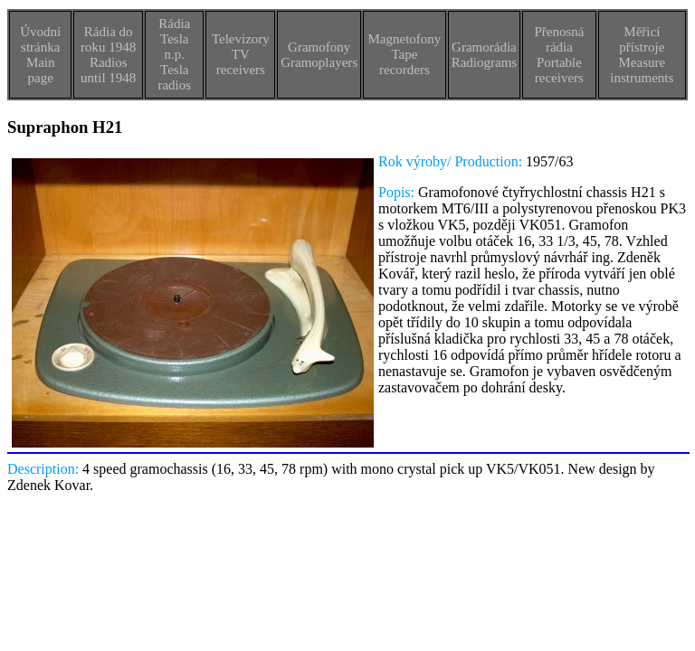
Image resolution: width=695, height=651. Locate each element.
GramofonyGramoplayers (319, 55)
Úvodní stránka (40, 39)
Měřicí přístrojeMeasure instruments (641, 54)
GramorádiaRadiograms (485, 55)
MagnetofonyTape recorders (404, 54)
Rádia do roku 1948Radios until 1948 (108, 54)
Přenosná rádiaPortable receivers (559, 54)
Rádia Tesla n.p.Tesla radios (174, 54)
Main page (40, 70)
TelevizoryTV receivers (241, 54)
